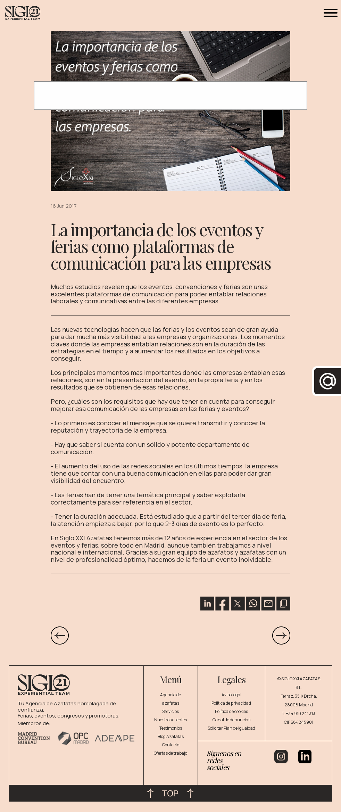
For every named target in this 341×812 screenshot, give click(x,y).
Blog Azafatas (171, 736)
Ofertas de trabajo (170, 753)
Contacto (170, 745)
